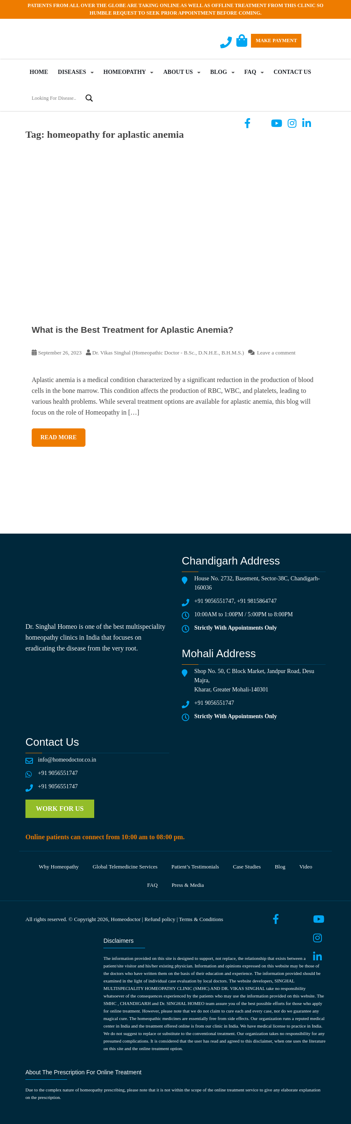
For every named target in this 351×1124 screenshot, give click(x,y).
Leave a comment (276, 352)
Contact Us (292, 72)
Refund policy (159, 919)
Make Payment (276, 40)
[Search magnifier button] (89, 98)
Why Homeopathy (59, 866)
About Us (178, 72)
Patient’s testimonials (195, 866)
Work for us (60, 808)
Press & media (188, 885)
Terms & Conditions (201, 919)
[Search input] (56, 98)
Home (39, 72)
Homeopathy (124, 72)
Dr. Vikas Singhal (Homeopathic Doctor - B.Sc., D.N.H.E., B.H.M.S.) (168, 352)
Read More (58, 437)
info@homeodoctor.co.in (67, 760)
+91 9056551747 (214, 601)
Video (305, 866)
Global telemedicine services (125, 866)
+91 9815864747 (256, 601)
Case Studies (247, 866)
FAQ (250, 72)
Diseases (72, 72)
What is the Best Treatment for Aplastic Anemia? (132, 329)
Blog (218, 72)
